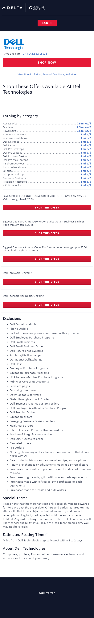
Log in (47, 23)
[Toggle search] (83, 7)
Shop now (47, 62)
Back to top (47, 592)
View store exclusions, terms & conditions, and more (47, 74)
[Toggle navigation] (89, 8)
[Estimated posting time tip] (47, 535)
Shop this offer (47, 207)
